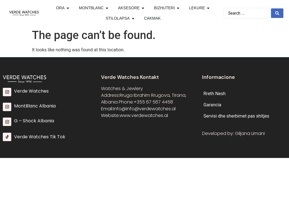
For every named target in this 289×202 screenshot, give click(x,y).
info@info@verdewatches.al (144, 108)
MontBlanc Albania (35, 106)
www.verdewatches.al (144, 115)
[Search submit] (277, 13)
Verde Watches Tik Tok (39, 137)
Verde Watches (31, 91)
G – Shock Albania (34, 121)
